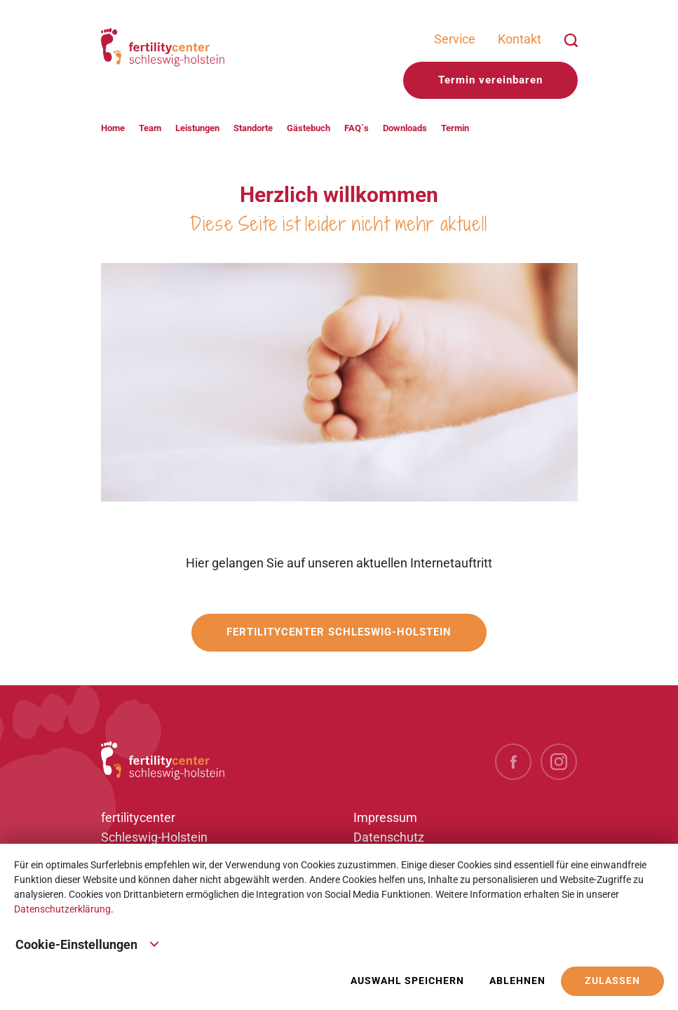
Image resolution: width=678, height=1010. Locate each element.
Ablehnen (517, 981)
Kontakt (519, 39)
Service (454, 39)
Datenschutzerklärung (62, 909)
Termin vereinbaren (490, 80)
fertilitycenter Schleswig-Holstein (339, 632)
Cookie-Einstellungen (87, 943)
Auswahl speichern (407, 981)
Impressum (385, 817)
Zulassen (612, 981)
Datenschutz (388, 837)
